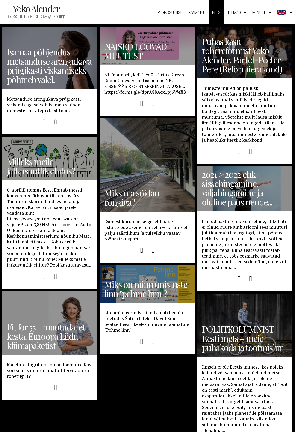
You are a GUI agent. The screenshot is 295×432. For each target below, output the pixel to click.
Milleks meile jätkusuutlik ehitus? (41, 166)
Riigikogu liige (170, 12)
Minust (258, 12)
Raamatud (197, 12)
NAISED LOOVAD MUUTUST (135, 51)
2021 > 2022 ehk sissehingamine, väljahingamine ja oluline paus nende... (237, 188)
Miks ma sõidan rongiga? (147, 165)
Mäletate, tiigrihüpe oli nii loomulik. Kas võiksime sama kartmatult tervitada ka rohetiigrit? (49, 370)
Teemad (234, 12)
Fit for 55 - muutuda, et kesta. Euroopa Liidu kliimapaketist (46, 336)
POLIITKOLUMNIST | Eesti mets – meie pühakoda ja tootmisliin (243, 338)
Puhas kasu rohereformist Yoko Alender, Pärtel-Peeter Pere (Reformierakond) (242, 55)
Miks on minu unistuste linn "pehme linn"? (145, 289)
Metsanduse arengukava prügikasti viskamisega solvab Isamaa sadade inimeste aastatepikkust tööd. (44, 104)
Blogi (216, 12)
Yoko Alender (36, 8)
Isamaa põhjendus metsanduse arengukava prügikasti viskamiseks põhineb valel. (49, 65)
